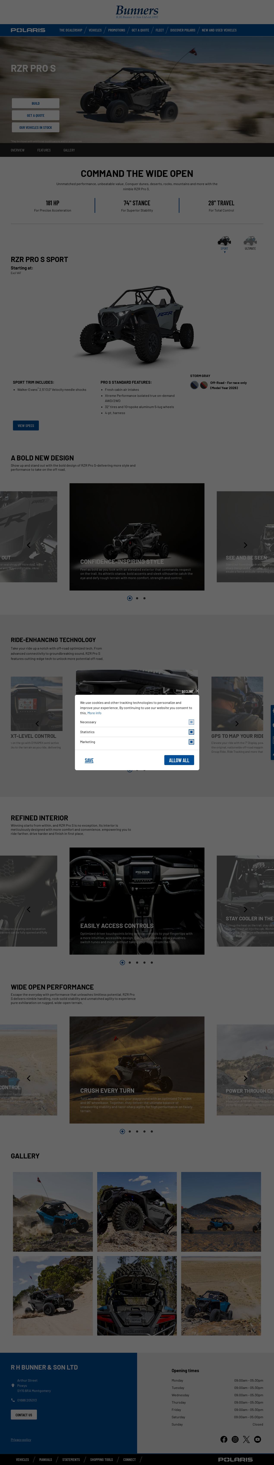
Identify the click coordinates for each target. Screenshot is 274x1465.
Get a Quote (140, 30)
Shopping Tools (101, 1459)
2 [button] (137, 598)
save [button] (89, 760)
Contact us (24, 1414)
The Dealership (70, 30)
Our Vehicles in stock (35, 127)
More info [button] (94, 713)
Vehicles (95, 30)
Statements (71, 1459)
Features (44, 150)
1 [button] (129, 598)
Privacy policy (21, 1439)
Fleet (160, 30)
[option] (137, 536)
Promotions (116, 30)
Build (36, 103)
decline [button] (187, 691)
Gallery (69, 150)
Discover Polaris (182, 30)
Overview (17, 150)
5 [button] (151, 962)
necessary (137, 722)
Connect (129, 1459)
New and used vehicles (219, 30)
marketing (137, 742)
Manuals (45, 1459)
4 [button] (144, 962)
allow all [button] (179, 760)
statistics (137, 732)
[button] (29, 545)
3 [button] (144, 598)
